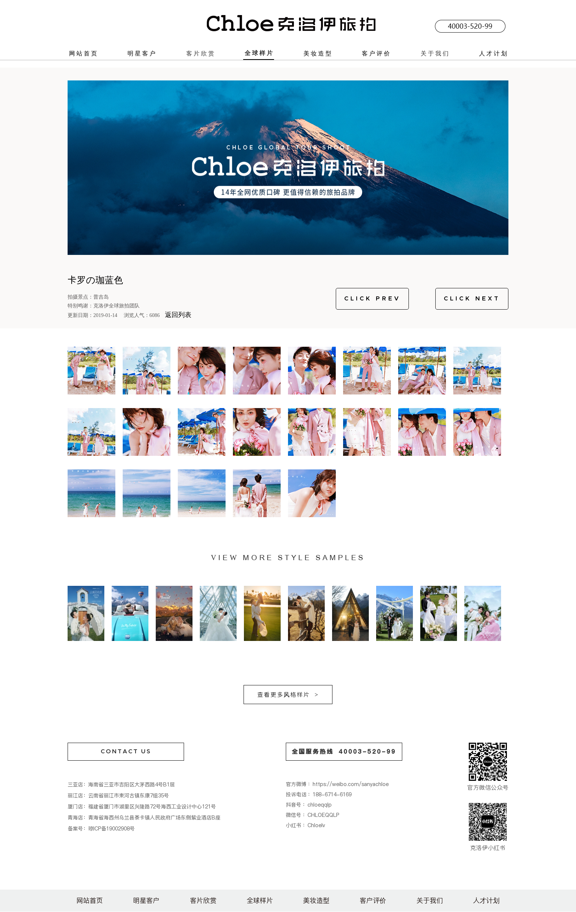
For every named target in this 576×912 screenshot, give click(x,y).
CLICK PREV (372, 299)
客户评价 (376, 53)
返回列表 (178, 314)
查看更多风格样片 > (287, 695)
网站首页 (83, 53)
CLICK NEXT (472, 299)
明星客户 (142, 53)
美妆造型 (318, 53)
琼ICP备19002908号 (111, 828)
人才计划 (493, 53)
